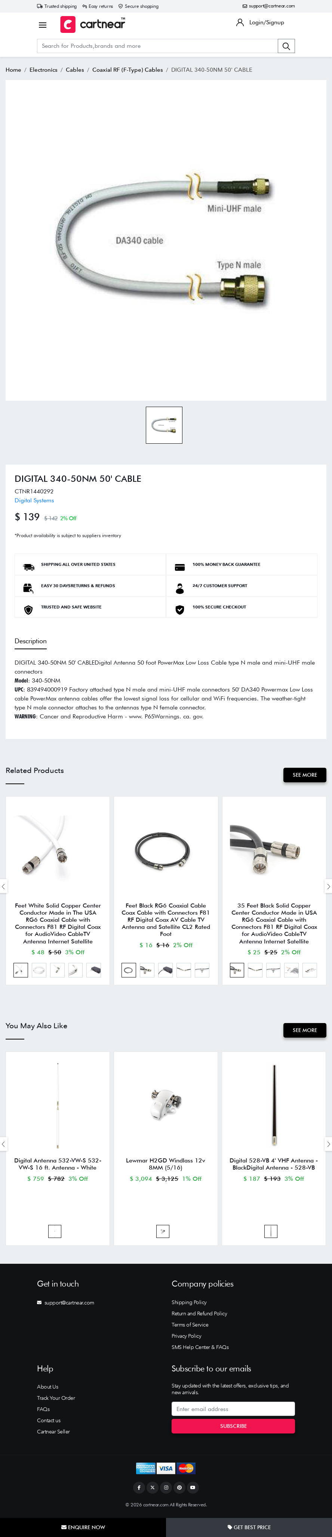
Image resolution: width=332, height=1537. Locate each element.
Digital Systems (34, 500)
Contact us (48, 1423)
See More (304, 775)
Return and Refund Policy (199, 1316)
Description (31, 641)
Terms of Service (190, 1328)
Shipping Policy (189, 1305)
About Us (47, 1390)
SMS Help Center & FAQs (200, 1350)
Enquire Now (83, 1527)
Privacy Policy (186, 1339)
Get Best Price (249, 1527)
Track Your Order (56, 1401)
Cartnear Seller (53, 1435)
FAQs (43, 1412)
